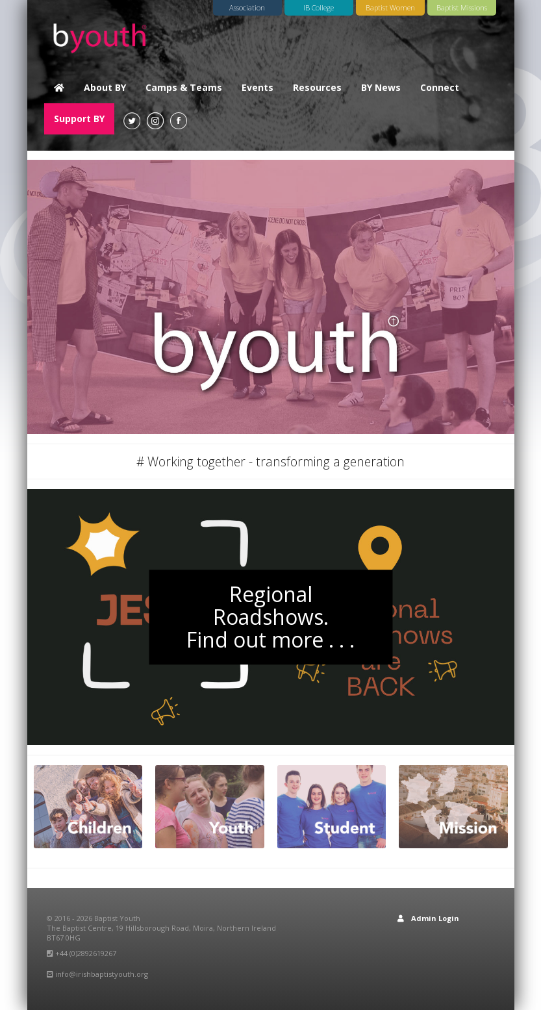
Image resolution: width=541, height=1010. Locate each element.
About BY (105, 87)
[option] (270, 297)
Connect (439, 87)
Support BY (79, 118)
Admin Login (428, 918)
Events (257, 87)
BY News (381, 87)
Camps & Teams (183, 87)
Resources (317, 87)
